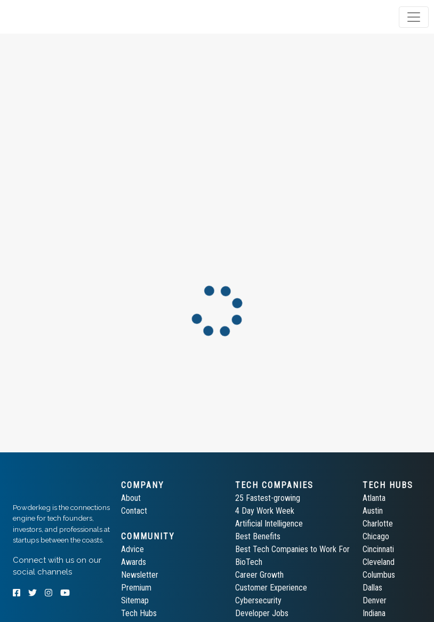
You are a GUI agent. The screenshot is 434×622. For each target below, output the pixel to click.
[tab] (49, 17)
